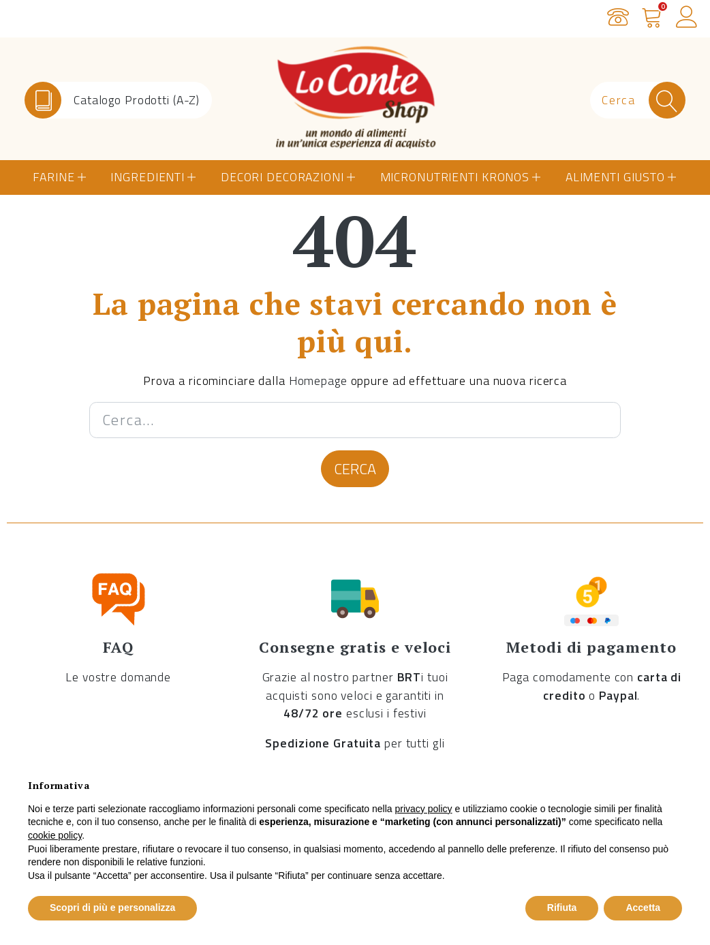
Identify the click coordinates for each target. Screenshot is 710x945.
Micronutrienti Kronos (454, 177)
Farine (53, 177)
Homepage (318, 380)
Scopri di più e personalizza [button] (112, 907)
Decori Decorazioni (282, 177)
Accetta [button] (643, 907)
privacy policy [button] (423, 808)
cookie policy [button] (55, 835)
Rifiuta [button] (562, 907)
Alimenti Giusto (615, 177)
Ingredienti (147, 177)
